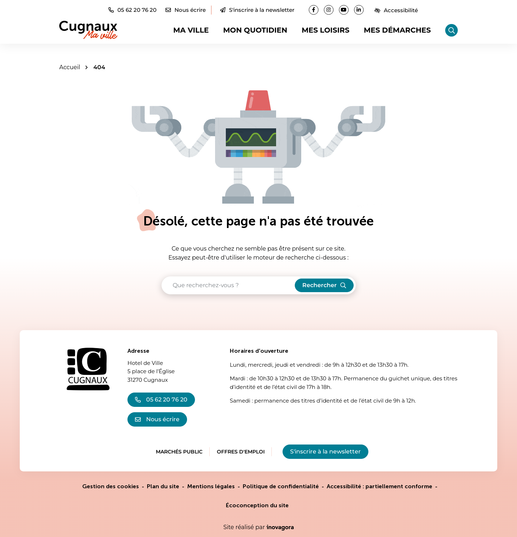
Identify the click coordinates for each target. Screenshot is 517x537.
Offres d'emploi (241, 451)
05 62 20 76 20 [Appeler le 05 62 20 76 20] (161, 399)
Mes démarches (397, 30)
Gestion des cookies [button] (110, 486)
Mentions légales (211, 486)
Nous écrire (157, 419)
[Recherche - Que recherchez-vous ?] (228, 285)
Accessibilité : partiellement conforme (379, 486)
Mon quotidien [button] (255, 30)
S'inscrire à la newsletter (257, 9)
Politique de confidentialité (281, 486)
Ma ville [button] (191, 30)
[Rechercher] (451, 30)
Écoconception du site (257, 505)
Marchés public (179, 451)
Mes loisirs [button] (325, 30)
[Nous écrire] (185, 10)
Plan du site (163, 486)
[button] (132, 10)
